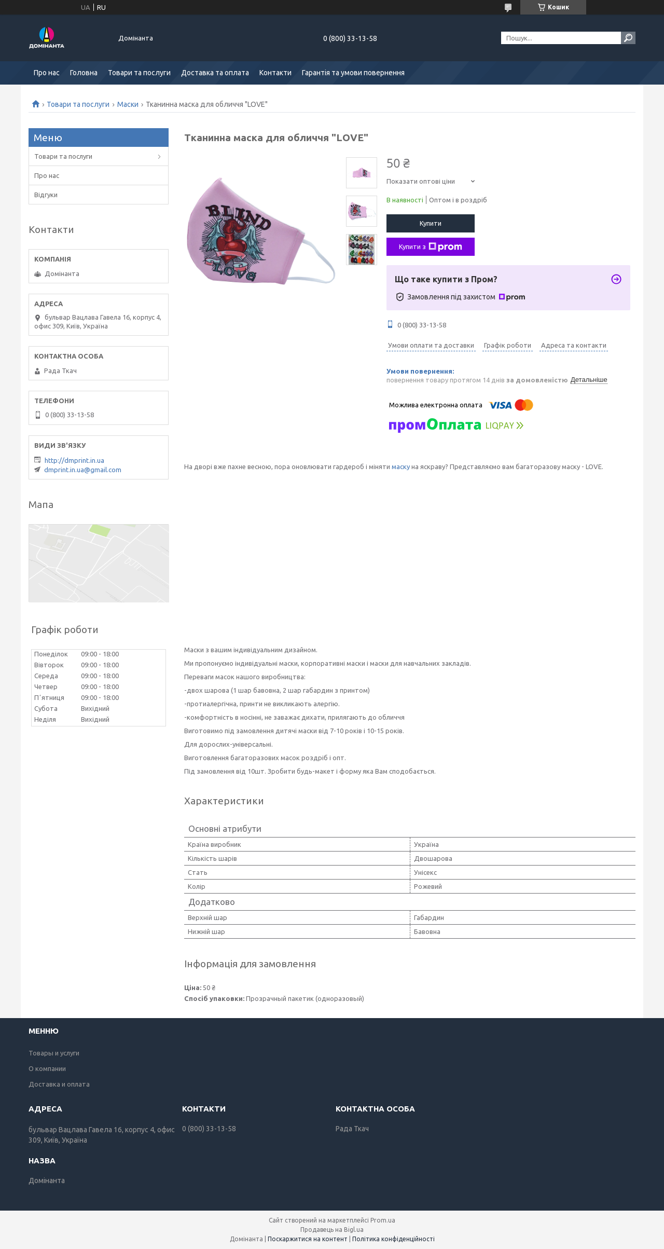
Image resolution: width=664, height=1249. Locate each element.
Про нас (47, 72)
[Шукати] (628, 38)
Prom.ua (382, 1220)
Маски (128, 104)
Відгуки (46, 194)
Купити (430, 223)
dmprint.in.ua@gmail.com (82, 469)
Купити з (430, 247)
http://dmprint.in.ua (74, 460)
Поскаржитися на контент (308, 1239)
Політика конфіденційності (393, 1239)
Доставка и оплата (59, 1084)
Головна (84, 72)
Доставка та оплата (215, 72)
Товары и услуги (54, 1052)
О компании (47, 1068)
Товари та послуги (139, 72)
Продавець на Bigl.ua (332, 1229)
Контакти (275, 72)
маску (401, 466)
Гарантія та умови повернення (353, 72)
